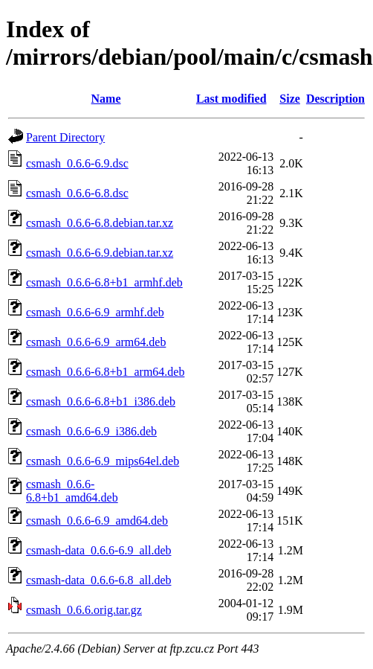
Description (335, 98)
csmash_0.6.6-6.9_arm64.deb (96, 342)
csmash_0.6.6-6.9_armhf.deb (95, 312)
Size (289, 98)
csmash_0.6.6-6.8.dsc (77, 193)
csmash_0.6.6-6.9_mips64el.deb (102, 461)
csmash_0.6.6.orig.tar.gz (84, 610)
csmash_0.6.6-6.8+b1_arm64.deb (105, 371)
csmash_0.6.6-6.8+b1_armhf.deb (104, 282)
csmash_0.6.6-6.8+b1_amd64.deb (72, 491)
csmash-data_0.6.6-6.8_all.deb (99, 580)
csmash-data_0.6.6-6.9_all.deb (99, 550)
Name (106, 98)
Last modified (231, 98)
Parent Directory (65, 137)
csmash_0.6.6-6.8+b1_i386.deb (100, 401)
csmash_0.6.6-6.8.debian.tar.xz (99, 223)
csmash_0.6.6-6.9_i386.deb (91, 431)
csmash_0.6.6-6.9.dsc (77, 163)
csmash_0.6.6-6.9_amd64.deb (97, 520)
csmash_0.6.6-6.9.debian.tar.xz (99, 252)
